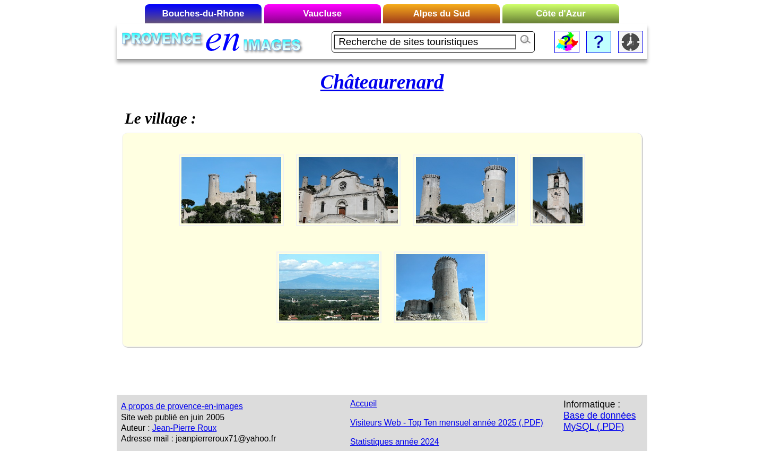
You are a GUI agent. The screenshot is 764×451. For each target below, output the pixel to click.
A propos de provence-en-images (182, 406)
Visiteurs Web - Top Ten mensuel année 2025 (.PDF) (446, 422)
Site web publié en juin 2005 (172, 417)
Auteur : (135, 427)
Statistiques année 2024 (394, 441)
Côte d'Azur (561, 13)
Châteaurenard (382, 82)
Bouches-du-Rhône (203, 13)
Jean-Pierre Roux (184, 427)
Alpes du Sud (441, 13)
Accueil (363, 403)
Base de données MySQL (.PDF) (599, 421)
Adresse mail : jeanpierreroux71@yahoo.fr (198, 438)
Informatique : (591, 404)
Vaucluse (322, 13)
